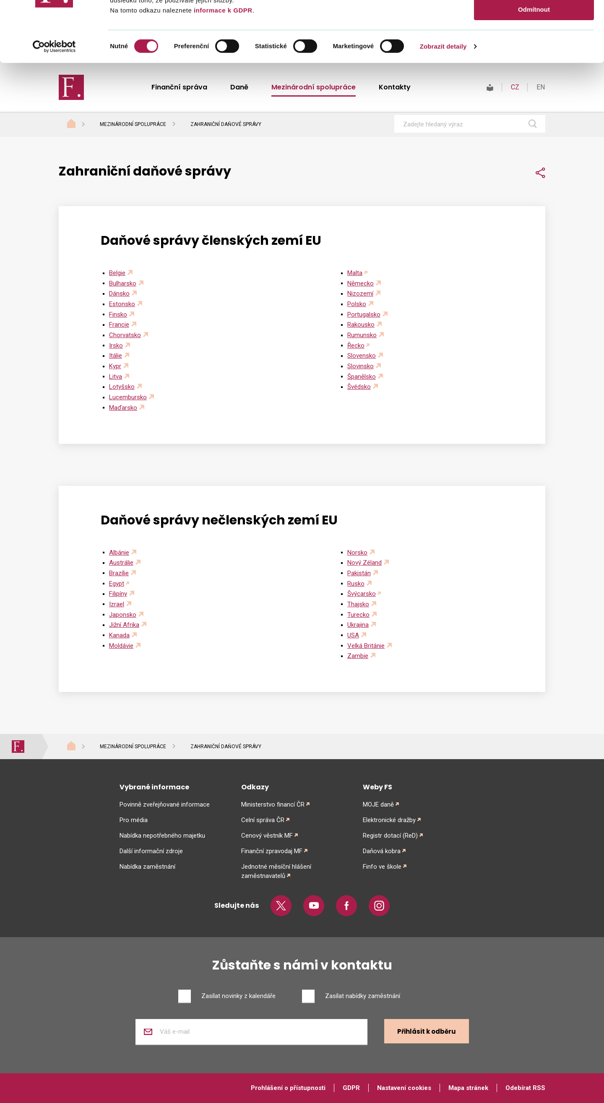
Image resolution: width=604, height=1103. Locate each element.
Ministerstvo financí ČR (273, 804)
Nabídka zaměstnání (147, 866)
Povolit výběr (534, 45)
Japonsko (122, 614)
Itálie (115, 355)
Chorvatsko (125, 335)
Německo (360, 283)
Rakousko (361, 324)
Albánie (119, 552)
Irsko (116, 345)
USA (353, 635)
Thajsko (358, 604)
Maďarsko (123, 407)
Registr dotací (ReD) (390, 835)
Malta (354, 273)
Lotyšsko (122, 386)
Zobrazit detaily (443, 106)
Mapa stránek (468, 1088)
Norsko (357, 552)
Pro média (134, 820)
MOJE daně (378, 804)
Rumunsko (362, 335)
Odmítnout (534, 69)
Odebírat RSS (525, 1088)
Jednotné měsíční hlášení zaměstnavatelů (276, 871)
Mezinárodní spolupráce (133, 124)
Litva (115, 376)
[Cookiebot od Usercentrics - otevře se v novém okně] (54, 107)
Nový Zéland (364, 562)
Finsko (118, 314)
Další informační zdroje (151, 851)
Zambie (357, 656)
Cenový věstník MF (267, 835)
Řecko (355, 345)
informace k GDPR (222, 70)
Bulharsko (122, 283)
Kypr (115, 366)
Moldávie (121, 646)
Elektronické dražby (389, 820)
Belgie (117, 273)
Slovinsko (360, 366)
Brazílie (119, 573)
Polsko (356, 304)
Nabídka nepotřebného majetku (162, 835)
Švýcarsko (361, 593)
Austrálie (121, 562)
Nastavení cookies (404, 1088)
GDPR (351, 1088)
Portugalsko (363, 314)
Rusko (355, 583)
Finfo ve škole (382, 866)
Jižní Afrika (124, 625)
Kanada (119, 635)
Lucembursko (128, 397)
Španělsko (361, 376)
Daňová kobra (382, 851)
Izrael (116, 604)
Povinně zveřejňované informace (165, 804)
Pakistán (359, 573)
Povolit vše (533, 20)
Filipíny (118, 593)
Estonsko (122, 304)
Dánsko (119, 293)
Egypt (116, 583)
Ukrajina (358, 625)
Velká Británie (366, 646)
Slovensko (361, 355)
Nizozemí (360, 293)
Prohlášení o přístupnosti (288, 1088)
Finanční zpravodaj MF (271, 851)
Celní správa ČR (262, 820)
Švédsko (359, 386)
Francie (119, 324)
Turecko (358, 614)
